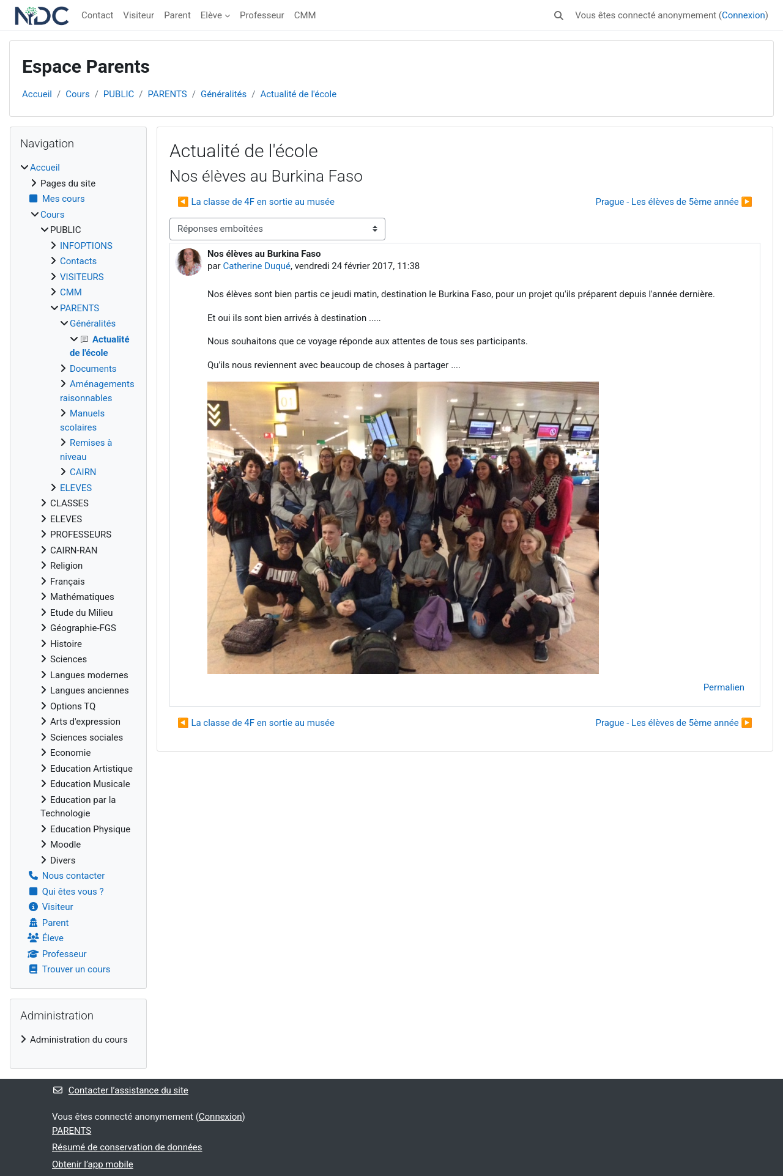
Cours (77, 94)
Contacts (78, 261)
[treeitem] (78, 569)
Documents (93, 368)
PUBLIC (118, 94)
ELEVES (76, 488)
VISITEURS (82, 277)
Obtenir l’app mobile (92, 1164)
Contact (97, 15)
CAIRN (83, 472)
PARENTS (167, 94)
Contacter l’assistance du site (120, 1090)
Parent (177, 15)
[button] (558, 16)
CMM (305, 15)
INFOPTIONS (86, 245)
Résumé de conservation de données (127, 1147)
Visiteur (138, 15)
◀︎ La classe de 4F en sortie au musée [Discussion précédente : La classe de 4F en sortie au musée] (256, 201)
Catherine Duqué (257, 266)
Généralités (224, 94)
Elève (211, 15)
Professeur (262, 15)
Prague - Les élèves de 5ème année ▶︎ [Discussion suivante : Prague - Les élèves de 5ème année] (673, 201)
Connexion (743, 15)
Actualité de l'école (298, 94)
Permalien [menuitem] (723, 687)
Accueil (37, 94)
